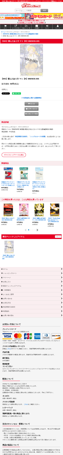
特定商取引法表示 (21, 136)
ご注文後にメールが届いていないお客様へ (31, 23)
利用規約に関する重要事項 (31, 98)
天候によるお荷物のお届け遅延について (31, 20)
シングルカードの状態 (37, 136)
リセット (58, 236)
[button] (26, 26)
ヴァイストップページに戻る (14, 155)
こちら (9, 349)
